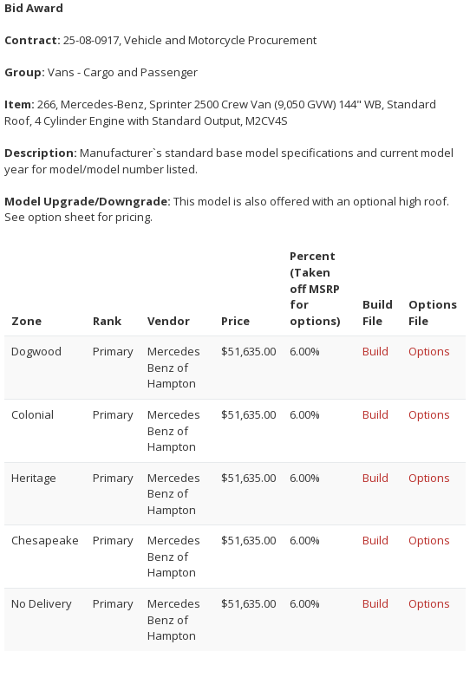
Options (429, 351)
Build (375, 351)
